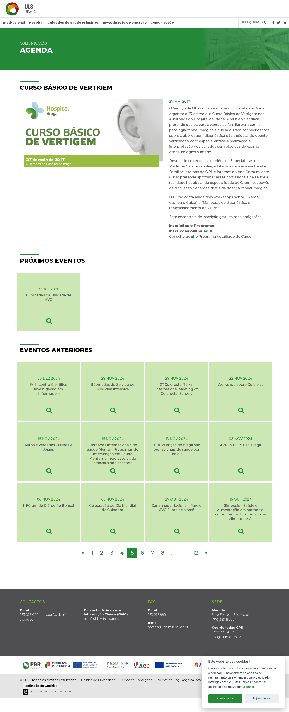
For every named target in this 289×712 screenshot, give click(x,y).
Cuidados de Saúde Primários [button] (73, 23)
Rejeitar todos (261, 698)
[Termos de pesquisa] (250, 22)
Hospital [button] (36, 23)
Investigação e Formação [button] (125, 23)
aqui (207, 231)
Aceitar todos (225, 698)
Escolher (248, 687)
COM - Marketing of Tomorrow (47, 692)
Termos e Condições (136, 680)
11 (184, 553)
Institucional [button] (14, 23)
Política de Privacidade (98, 680)
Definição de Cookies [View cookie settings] (41, 686)
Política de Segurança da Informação (184, 680)
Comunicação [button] (162, 23)
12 (195, 553)
